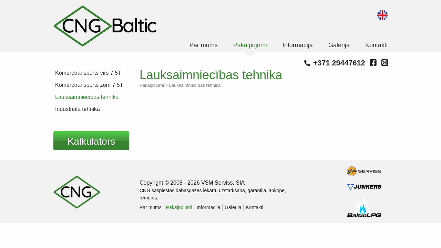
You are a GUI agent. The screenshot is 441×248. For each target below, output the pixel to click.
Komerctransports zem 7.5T (89, 85)
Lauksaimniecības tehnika (87, 97)
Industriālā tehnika (77, 109)
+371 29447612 (334, 63)
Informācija (298, 45)
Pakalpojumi (250, 45)
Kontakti (376, 45)
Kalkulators (91, 141)
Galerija (339, 45)
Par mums (203, 45)
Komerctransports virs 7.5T (88, 73)
